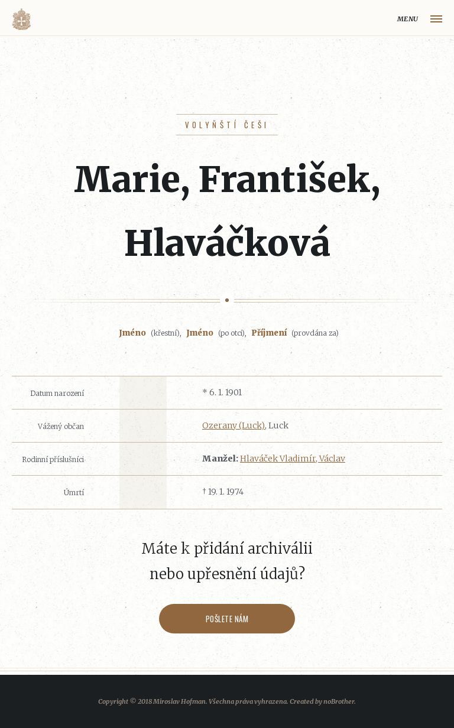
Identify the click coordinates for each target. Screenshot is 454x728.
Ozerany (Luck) (233, 425)
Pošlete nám (227, 619)
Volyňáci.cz (21, 19)
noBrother (338, 701)
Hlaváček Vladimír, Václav (292, 458)
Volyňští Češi (227, 125)
